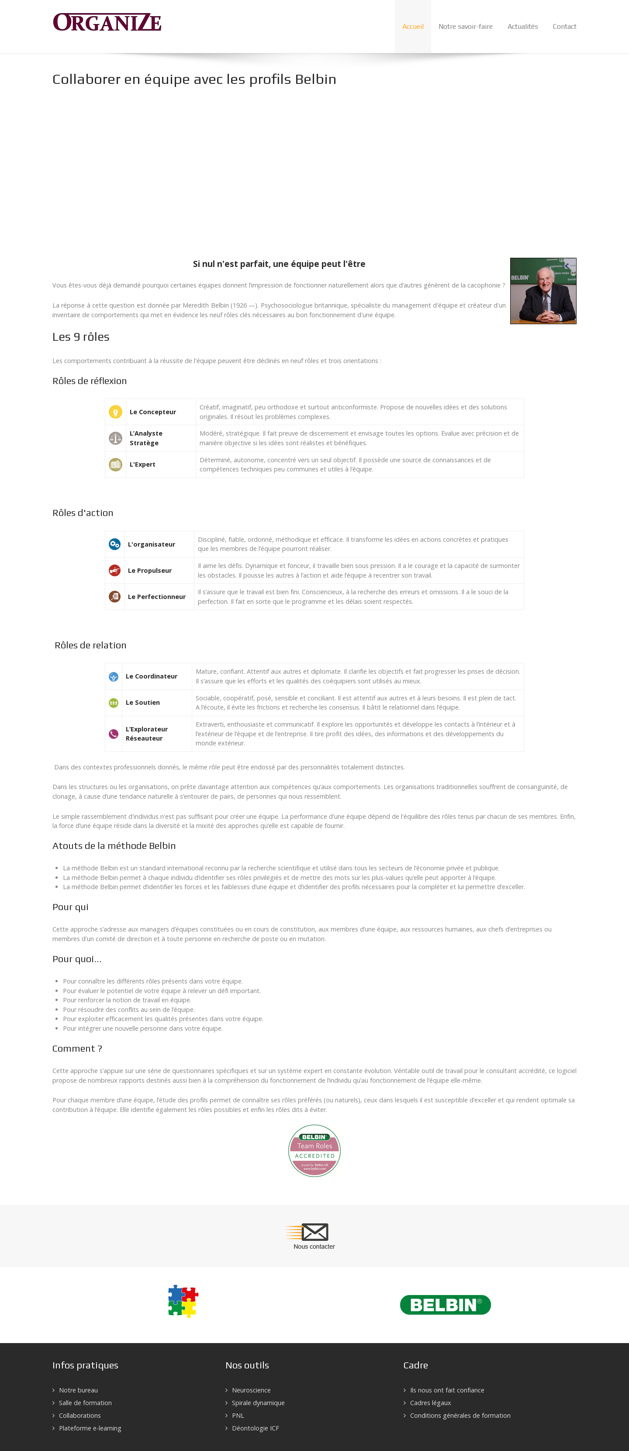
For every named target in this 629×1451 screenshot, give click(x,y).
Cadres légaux (430, 1403)
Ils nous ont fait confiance (447, 1390)
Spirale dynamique (258, 1403)
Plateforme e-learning (90, 1428)
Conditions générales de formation (460, 1415)
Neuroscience (251, 1390)
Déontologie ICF (255, 1428)
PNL (238, 1415)
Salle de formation (85, 1403)
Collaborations (80, 1415)
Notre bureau (78, 1390)
